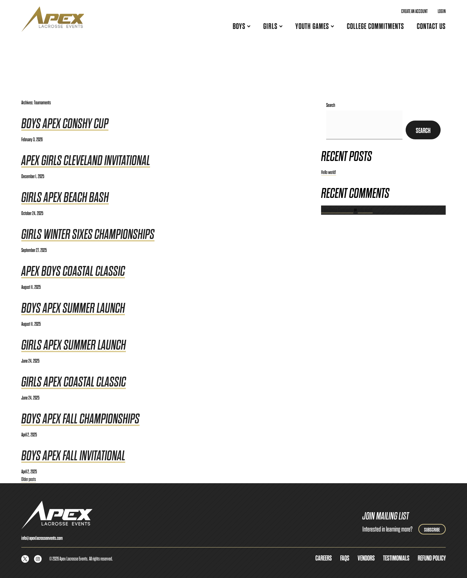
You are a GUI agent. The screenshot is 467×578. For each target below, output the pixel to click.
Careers (323, 558)
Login (442, 11)
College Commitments (375, 26)
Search (330, 105)
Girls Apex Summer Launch (73, 345)
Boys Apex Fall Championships (80, 419)
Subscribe (432, 530)
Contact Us (431, 26)
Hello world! (328, 172)
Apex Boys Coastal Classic (73, 271)
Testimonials (396, 558)
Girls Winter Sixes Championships (88, 234)
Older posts (28, 479)
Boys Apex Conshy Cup (64, 123)
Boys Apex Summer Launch (73, 308)
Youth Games (312, 26)
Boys (239, 26)
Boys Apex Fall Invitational (73, 456)
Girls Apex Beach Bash (65, 197)
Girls (270, 26)
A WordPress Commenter (337, 209)
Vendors (366, 558)
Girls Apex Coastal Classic (73, 382)
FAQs (344, 558)
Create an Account (414, 11)
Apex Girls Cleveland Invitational (85, 160)
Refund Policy (432, 558)
